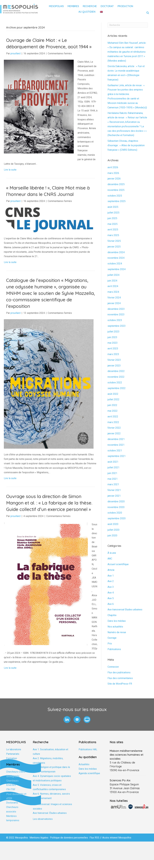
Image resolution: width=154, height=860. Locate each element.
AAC (110, 558)
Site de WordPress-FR (120, 683)
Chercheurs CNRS (15, 771)
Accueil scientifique (118, 564)
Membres (73, 6)
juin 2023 (112, 337)
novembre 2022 (116, 376)
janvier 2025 (114, 246)
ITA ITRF (10, 789)
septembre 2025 (117, 201)
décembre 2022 (116, 371)
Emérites (11, 785)
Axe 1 (111, 575)
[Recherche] (128, 25)
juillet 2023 (113, 331)
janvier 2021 (114, 495)
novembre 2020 (116, 507)
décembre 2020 (116, 501)
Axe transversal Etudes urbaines (125, 609)
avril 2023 (113, 348)
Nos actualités (115, 626)
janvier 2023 (114, 365)
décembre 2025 (116, 184)
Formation (11, 758)
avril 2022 (113, 416)
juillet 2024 (113, 274)
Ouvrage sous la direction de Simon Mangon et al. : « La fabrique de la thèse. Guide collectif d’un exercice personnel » (49, 502)
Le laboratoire (13, 749)
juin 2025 (112, 218)
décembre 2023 (116, 308)
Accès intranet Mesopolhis (116, 837)
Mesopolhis (56, 6)
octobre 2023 (115, 320)
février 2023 (114, 359)
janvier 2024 (114, 303)
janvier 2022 (114, 433)
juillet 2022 (113, 399)
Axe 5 (111, 598)
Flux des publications (119, 672)
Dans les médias (117, 620)
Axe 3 (111, 586)
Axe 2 (111, 581)
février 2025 (114, 240)
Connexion (113, 666)
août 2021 (113, 461)
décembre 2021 (116, 439)
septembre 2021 (117, 456)
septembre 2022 (117, 388)
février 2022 (114, 427)
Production (125, 6)
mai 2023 (113, 342)
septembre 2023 (117, 325)
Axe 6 (111, 604)
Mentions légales (39, 837)
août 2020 (113, 524)
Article (111, 570)
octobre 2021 (115, 450)
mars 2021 (113, 484)
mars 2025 (113, 235)
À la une (112, 552)
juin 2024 (112, 280)
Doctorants (12, 802)
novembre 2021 (116, 444)
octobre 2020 (115, 512)
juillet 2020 (113, 529)
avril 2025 (113, 229)
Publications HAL (88, 749)
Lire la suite (10, 169)
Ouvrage (112, 637)
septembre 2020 (117, 518)
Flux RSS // (96, 837)
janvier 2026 (114, 178)
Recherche (90, 6)
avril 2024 (113, 286)
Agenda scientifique (89, 773)
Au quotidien (86, 11)
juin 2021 (112, 473)
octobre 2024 (115, 263)
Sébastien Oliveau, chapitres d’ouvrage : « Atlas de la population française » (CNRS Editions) (126, 145)
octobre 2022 (115, 382)
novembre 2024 (116, 257)
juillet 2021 (113, 467)
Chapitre (112, 615)
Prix (110, 643)
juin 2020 (112, 535)
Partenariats (12, 753)
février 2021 (114, 490)
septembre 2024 (117, 269)
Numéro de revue (117, 632)
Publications (114, 649)
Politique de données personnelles (69, 837)
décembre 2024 (116, 252)
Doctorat (107, 6)
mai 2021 (113, 478)
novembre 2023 (116, 314)
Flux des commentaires (120, 678)
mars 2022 (113, 422)
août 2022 (113, 393)
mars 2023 (113, 354)
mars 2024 (113, 291)
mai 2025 (113, 224)
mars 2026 (113, 173)
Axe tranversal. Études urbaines (50, 813)
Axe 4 (111, 592)
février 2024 (114, 297)
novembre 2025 (116, 190)
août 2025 (113, 206)
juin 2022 (112, 405)
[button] (67, 719)
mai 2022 (113, 410)
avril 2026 (113, 167)
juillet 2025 (113, 212)
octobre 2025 (115, 195)
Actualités (84, 764)
